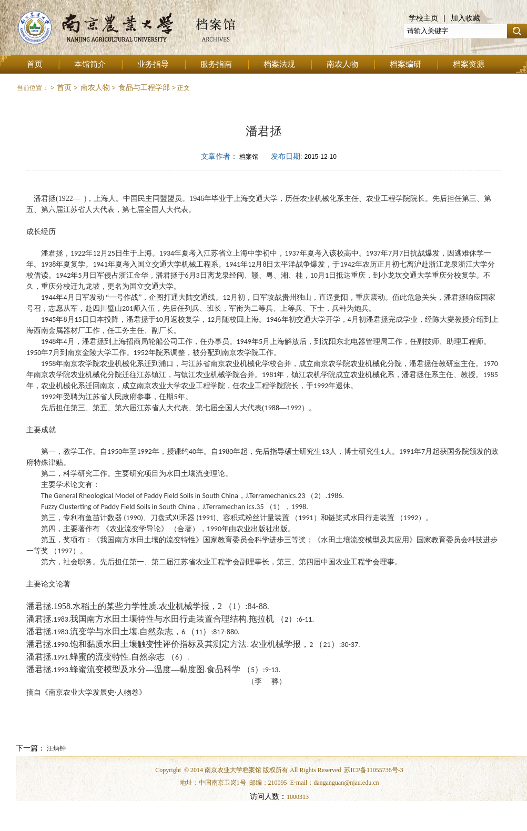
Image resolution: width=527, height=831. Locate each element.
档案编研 (405, 64)
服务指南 (216, 64)
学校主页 (423, 18)
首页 (35, 64)
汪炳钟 (55, 748)
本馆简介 (90, 64)
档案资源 (468, 64)
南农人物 (342, 64)
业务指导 (153, 64)
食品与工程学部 (144, 87)
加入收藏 (465, 18)
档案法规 (279, 64)
